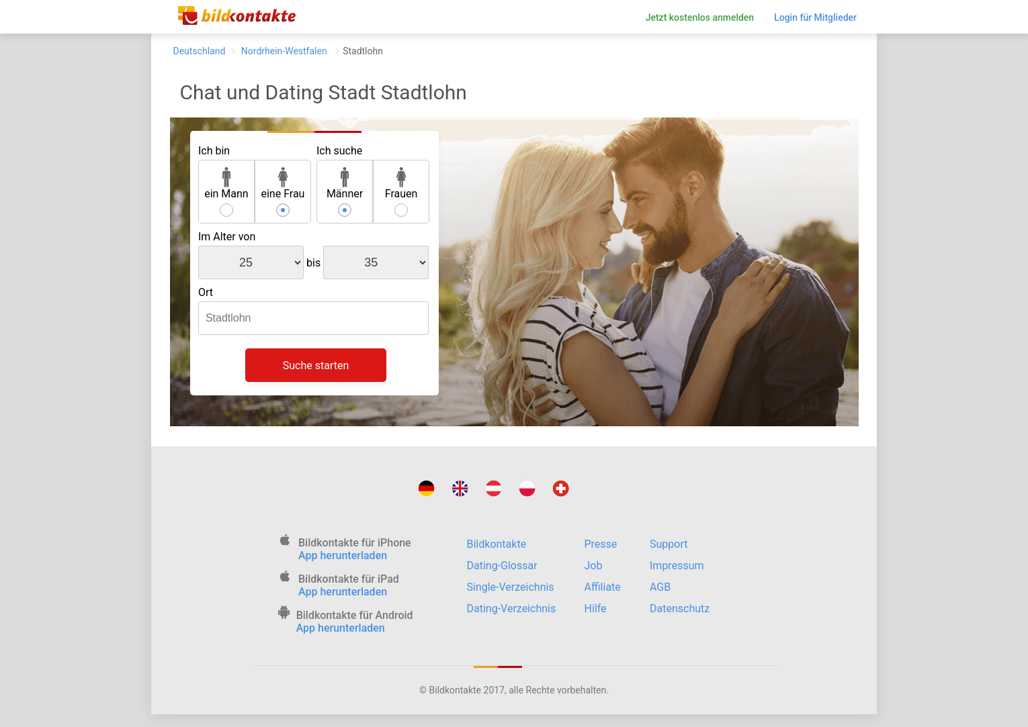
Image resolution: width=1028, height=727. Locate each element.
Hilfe (596, 608)
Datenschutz (680, 608)
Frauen (401, 183)
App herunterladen (342, 555)
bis (313, 262)
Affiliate (603, 587)
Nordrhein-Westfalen (284, 51)
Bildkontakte (497, 544)
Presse (601, 544)
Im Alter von (226, 236)
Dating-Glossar (502, 565)
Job (594, 565)
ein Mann (226, 183)
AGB (660, 587)
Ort (205, 292)
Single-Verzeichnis (510, 587)
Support (668, 544)
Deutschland (199, 51)
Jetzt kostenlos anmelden (700, 17)
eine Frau (282, 183)
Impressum (677, 565)
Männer (345, 183)
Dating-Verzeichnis (511, 608)
